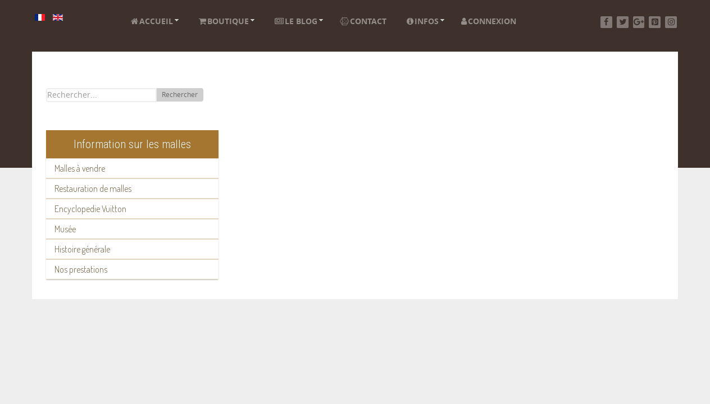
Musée (65, 229)
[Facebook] (606, 22)
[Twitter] (623, 22)
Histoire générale (82, 249)
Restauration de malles (92, 188)
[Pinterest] (655, 22)
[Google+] (639, 22)
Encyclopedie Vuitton (90, 208)
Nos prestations (80, 269)
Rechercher (180, 95)
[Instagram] (671, 22)
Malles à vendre (79, 168)
